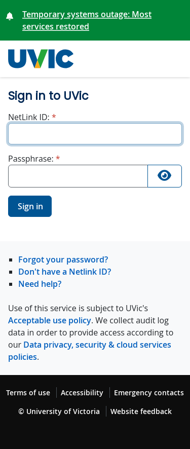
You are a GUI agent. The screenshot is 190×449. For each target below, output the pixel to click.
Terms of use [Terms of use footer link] (28, 392)
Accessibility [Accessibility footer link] (82, 392)
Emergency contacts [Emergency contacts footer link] (149, 392)
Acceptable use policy (49, 320)
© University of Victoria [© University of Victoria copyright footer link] (59, 411)
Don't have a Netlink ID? (64, 271)
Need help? (39, 283)
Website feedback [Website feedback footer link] (141, 411)
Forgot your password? (63, 259)
